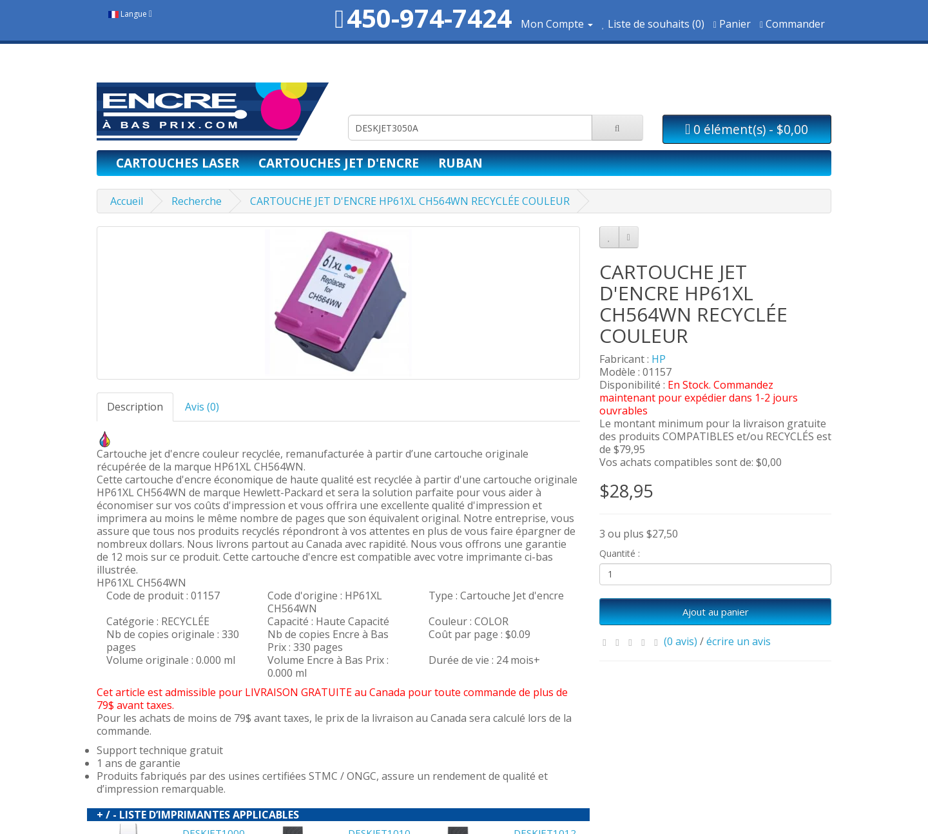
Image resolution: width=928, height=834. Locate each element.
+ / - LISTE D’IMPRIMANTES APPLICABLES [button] (198, 815)
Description (135, 407)
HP (659, 359)
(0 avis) (680, 641)
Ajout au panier (715, 611)
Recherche (196, 201)
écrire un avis (738, 641)
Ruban (460, 162)
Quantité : (619, 553)
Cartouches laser (177, 162)
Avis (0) (202, 407)
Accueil (126, 201)
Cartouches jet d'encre (338, 162)
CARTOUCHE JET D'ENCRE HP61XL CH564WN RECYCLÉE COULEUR (410, 201)
